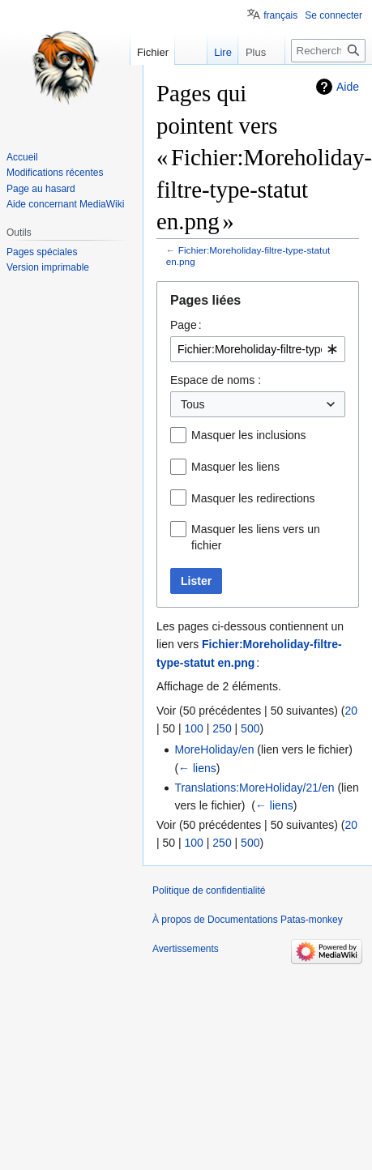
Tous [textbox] (193, 404)
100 (194, 728)
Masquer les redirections (253, 498)
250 (221, 728)
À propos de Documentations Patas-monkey (247, 919)
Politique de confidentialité (208, 890)
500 (250, 728)
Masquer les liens (235, 466)
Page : (186, 324)
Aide (347, 86)
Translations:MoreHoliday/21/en (254, 787)
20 (350, 710)
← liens (197, 768)
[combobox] (257, 349)
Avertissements (185, 948)
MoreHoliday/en (214, 749)
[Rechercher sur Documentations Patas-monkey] (328, 50)
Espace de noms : (215, 380)
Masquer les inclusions (248, 435)
